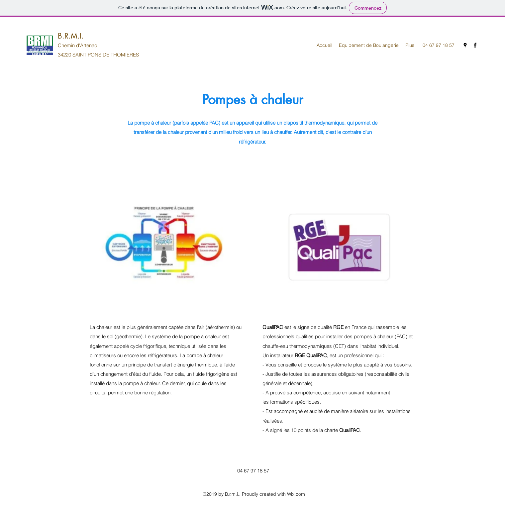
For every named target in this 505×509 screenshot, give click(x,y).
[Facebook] (475, 45)
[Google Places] (465, 45)
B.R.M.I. (71, 36)
